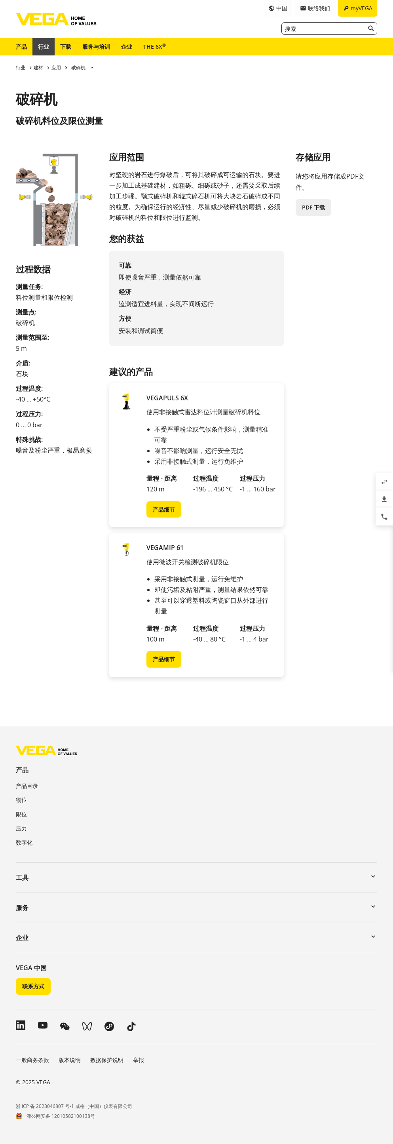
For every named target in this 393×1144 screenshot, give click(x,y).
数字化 (24, 842)
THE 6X (154, 46)
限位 (21, 814)
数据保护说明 (106, 1060)
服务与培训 (96, 46)
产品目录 (27, 786)
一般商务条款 (32, 1060)
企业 (126, 46)
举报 (138, 1060)
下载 (65, 46)
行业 (43, 46)
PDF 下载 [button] (313, 207)
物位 (21, 799)
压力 (21, 828)
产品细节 (164, 509)
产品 (21, 46)
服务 (22, 907)
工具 (22, 877)
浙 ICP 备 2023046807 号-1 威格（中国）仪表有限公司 (74, 1106)
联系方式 (33, 986)
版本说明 (70, 1060)
